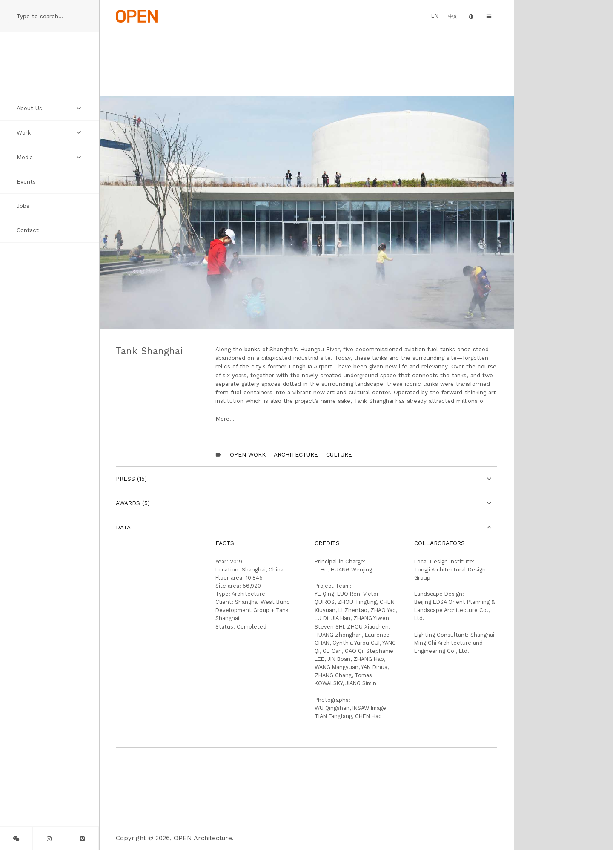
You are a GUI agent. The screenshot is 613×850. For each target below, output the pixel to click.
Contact (28, 230)
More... (225, 418)
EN (434, 16)
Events (26, 181)
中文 (453, 16)
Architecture (296, 454)
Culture (339, 454)
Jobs (23, 205)
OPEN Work (248, 454)
